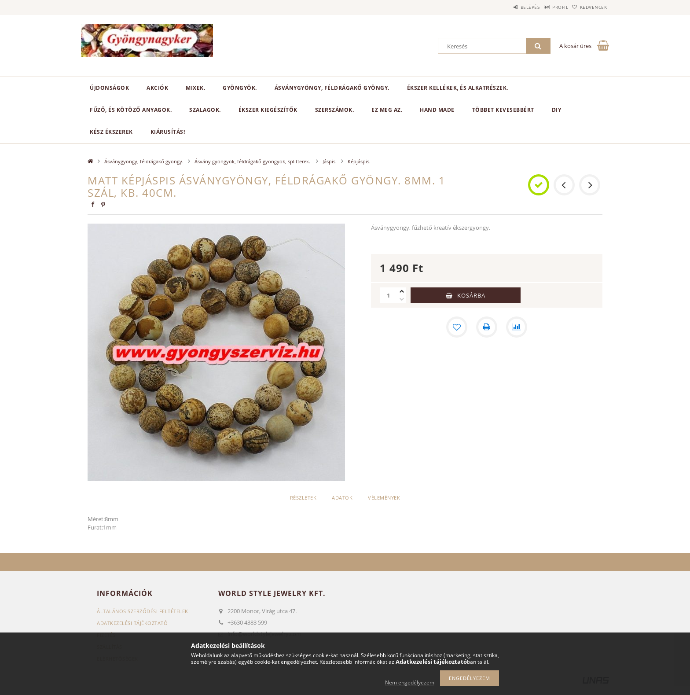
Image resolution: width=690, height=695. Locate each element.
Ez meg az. (386, 110)
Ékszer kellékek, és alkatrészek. (457, 88)
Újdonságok (109, 88)
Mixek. (195, 88)
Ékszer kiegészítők (268, 110)
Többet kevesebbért (503, 110)
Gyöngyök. (240, 88)
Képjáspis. (359, 161)
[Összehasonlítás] (516, 327)
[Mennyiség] (388, 295)
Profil (546, 7)
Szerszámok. (334, 110)
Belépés (507, 7)
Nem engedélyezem (409, 682)
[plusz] (401, 291)
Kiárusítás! (167, 132)
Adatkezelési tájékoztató (132, 623)
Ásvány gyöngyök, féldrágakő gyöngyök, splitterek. (253, 161)
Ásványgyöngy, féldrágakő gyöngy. (332, 88)
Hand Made (437, 110)
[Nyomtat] (486, 327)
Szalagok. (205, 110)
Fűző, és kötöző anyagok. (131, 110)
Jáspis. (330, 161)
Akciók (157, 88)
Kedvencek (589, 7)
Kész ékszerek (111, 132)
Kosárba (471, 295)
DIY (557, 110)
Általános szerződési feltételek (142, 611)
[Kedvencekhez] (456, 327)
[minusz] (401, 299)
